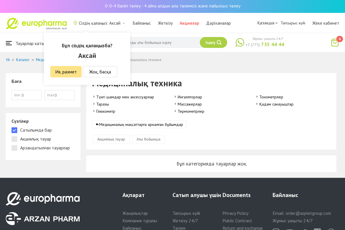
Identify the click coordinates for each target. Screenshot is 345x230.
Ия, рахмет (66, 72)
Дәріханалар (218, 23)
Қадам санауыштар (276, 104)
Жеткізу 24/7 (185, 220)
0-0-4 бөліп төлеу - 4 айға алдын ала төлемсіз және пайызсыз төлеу (172, 6)
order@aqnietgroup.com (308, 213)
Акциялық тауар (111, 139)
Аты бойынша (148, 139)
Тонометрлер (271, 97)
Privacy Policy (235, 213)
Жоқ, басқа (100, 72)
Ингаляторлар (190, 97)
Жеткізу (165, 23)
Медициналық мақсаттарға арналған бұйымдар (141, 124)
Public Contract (237, 220)
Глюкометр (105, 111)
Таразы (102, 104)
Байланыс (142, 23)
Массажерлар (190, 104)
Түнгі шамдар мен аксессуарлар (125, 97)
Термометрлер (191, 111)
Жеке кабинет (325, 23)
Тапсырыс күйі (293, 23)
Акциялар (189, 23)
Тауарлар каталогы (29, 43)
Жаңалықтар (135, 213)
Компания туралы (139, 220)
